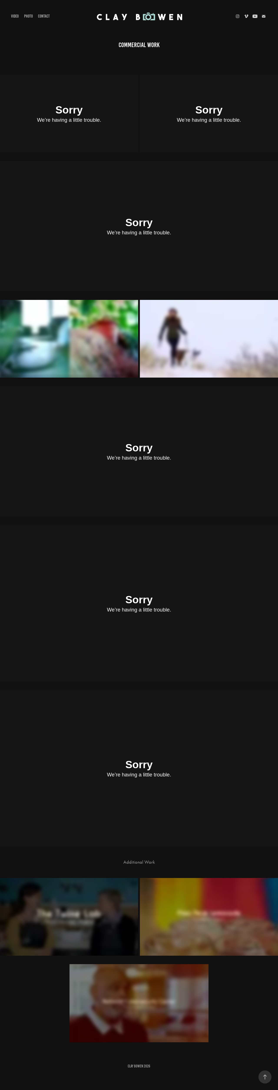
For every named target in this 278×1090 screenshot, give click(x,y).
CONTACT (44, 16)
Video (15, 16)
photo (28, 16)
